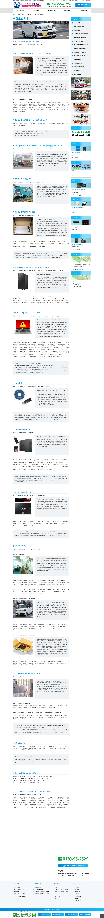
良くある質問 (57, 896)
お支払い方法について (59, 893)
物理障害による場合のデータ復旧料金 (42, 893)
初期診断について (38, 887)
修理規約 (77, 898)
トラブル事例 (57, 898)
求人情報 (77, 887)
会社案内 (77, 889)
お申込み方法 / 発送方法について (62, 891)
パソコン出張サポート (19, 889)
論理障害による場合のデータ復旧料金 (42, 891)
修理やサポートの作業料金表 (20, 893)
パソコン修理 (17, 887)
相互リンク (77, 891)
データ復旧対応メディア (40, 889)
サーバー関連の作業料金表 (20, 896)
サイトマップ (78, 900)
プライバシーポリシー (79, 893)
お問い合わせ (57, 887)
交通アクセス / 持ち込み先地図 (61, 889)
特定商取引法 (78, 896)
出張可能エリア (17, 891)
